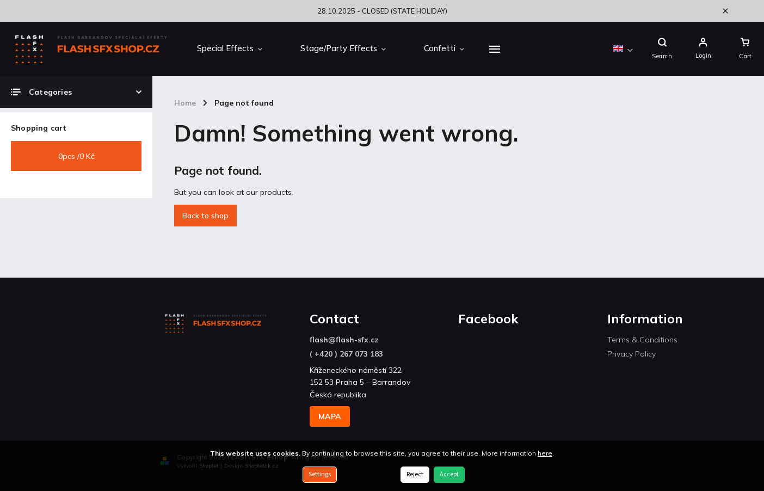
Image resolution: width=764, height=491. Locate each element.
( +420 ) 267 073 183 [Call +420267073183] (346, 354)
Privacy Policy (631, 354)
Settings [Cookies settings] (320, 474)
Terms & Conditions (642, 340)
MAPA (329, 416)
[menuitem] (229, 49)
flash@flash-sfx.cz (344, 340)
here (545, 453)
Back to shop (205, 215)
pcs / (76, 156)
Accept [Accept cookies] (449, 474)
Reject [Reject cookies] (414, 474)
